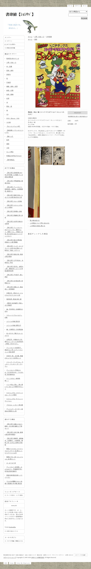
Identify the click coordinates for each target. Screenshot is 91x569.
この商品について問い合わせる (39, 223)
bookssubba (12, 527)
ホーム (30, 37)
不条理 (8, 82)
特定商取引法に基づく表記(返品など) (78, 116)
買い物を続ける (35, 220)
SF (7, 102)
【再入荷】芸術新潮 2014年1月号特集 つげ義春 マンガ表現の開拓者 (14, 175)
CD (7, 114)
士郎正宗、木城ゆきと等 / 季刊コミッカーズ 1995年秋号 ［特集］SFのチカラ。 (14, 342)
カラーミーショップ (10, 557)
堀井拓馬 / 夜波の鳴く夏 (13, 299)
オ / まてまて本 (11, 463)
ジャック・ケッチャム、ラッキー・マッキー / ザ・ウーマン (14, 364)
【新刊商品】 (10, 160)
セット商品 (9, 152)
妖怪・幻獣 (9, 90)
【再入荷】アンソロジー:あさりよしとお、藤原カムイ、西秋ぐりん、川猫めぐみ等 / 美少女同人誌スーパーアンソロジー (14, 232)
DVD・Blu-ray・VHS (12, 118)
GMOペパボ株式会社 (37, 557)
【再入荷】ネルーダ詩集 (14, 201)
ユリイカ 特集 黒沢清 (13, 321)
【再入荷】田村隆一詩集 (14, 211)
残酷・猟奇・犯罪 (12, 86)
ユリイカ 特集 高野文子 (13, 325)
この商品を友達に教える (37, 226)
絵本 (7, 140)
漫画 (7, 144)
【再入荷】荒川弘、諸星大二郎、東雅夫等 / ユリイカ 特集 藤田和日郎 (14, 269)
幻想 (7, 98)
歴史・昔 (9, 106)
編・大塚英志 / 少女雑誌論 (14, 329)
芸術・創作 (9, 70)
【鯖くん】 (9, 136)
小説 (7, 148)
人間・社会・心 (11, 62)
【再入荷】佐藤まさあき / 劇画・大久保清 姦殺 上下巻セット (14, 426)
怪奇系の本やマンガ (12, 58)
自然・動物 (9, 94)
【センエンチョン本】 (13, 126)
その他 (8, 122)
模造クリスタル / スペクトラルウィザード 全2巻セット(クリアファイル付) (14, 451)
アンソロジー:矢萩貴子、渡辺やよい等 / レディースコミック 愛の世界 (14, 350)
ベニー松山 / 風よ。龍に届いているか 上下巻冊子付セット (14, 387)
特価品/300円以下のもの (13, 156)
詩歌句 (8, 74)
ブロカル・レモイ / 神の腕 (14, 405)
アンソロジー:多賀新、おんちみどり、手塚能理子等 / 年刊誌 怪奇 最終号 (13, 469)
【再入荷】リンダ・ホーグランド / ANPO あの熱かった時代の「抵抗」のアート (14, 248)
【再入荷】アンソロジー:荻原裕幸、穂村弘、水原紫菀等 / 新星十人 (14, 189)
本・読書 (9, 66)
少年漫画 (49, 37)
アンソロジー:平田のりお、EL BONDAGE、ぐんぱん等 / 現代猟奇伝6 (14, 372)
